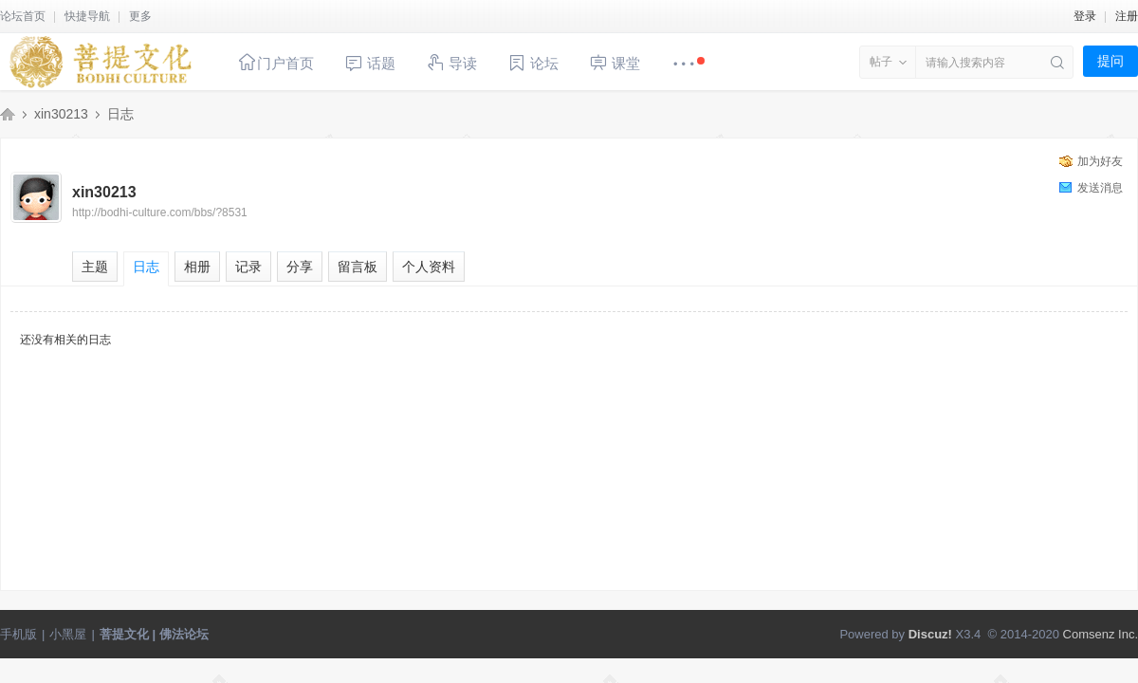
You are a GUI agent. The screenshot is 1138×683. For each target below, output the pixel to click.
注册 (1126, 16)
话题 (369, 63)
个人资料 (428, 266)
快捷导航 (87, 16)
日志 (120, 113)
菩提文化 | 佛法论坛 (7, 114)
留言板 (357, 266)
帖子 (881, 61)
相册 (197, 266)
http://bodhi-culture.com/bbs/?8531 (160, 212)
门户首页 (276, 62)
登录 (1085, 16)
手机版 (18, 634)
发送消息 (1100, 187)
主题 (95, 266)
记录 (248, 266)
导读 (451, 62)
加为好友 (1100, 161)
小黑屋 (67, 634)
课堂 (614, 62)
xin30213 (61, 113)
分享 (299, 266)
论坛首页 (23, 16)
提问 (1110, 60)
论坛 (533, 63)
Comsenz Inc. (1100, 634)
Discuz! (930, 634)
